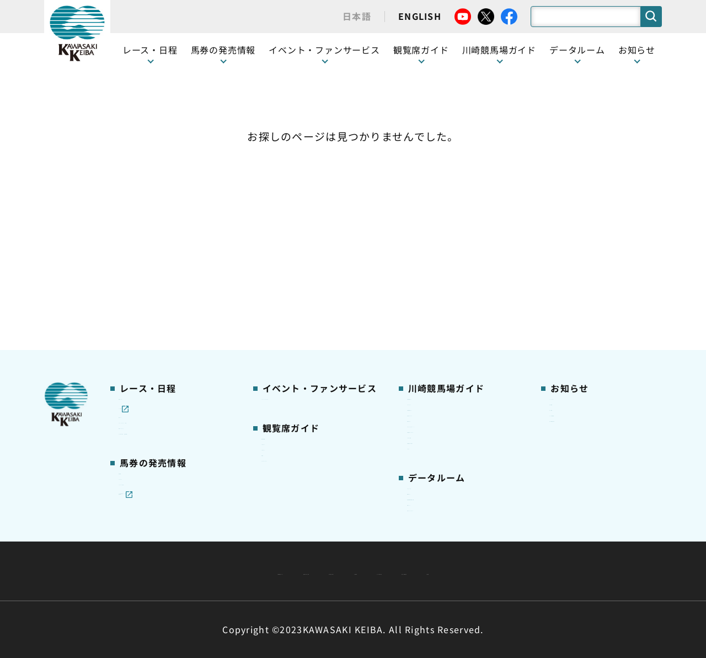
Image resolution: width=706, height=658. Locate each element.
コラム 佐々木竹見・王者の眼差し (175, 293)
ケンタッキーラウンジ (303, 322)
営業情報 (566, 218)
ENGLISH (419, 16)
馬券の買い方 (432, 270)
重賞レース (139, 235)
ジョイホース (144, 369)
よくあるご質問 (436, 322)
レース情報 (139, 218)
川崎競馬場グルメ (440, 235)
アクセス (423, 357)
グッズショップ (436, 218)
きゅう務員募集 (578, 253)
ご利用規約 (520, 544)
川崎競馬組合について (208, 544)
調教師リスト (432, 426)
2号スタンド (285, 287)
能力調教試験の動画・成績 (457, 443)
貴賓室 (274, 304)
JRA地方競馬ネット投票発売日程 (164, 410)
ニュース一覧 (574, 200)
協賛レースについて (156, 270)
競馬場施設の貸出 (583, 270)
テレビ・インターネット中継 (173, 253)
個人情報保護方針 (377, 570)
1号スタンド (285, 270)
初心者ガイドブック (445, 253)
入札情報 (454, 570)
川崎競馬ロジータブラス (453, 305)
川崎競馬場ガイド (440, 200)
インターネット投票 (157, 386)
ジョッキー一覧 (436, 409)
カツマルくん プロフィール (459, 287)
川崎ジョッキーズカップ (453, 478)
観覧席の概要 (286, 252)
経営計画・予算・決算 (324, 544)
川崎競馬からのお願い (449, 339)
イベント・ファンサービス (324, 49)
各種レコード (432, 460)
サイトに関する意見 (276, 570)
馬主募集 (566, 235)
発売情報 (135, 351)
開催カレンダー (148, 200)
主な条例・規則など (435, 544)
